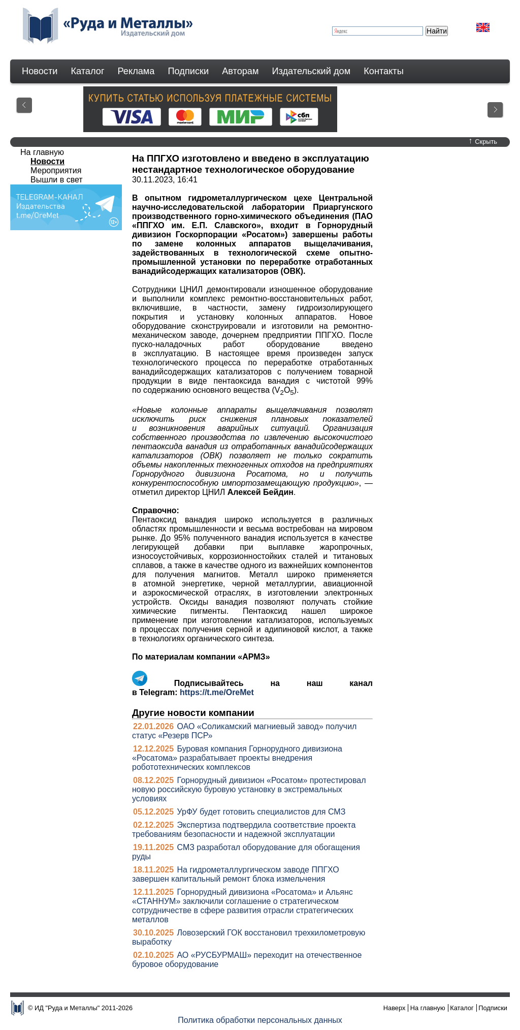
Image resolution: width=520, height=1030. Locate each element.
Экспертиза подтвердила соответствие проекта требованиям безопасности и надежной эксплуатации (243, 829)
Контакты (384, 71)
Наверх (394, 1008)
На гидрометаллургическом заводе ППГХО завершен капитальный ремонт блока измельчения (235, 874)
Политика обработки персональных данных (260, 1020)
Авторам (240, 71)
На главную (42, 152)
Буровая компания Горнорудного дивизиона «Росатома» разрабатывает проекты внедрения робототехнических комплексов (237, 757)
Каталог (87, 71)
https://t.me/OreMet (217, 692)
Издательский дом (311, 71)
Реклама (136, 71)
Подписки (188, 71)
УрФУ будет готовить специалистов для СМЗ (261, 811)
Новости (39, 71)
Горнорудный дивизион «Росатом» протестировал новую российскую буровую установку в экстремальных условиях (249, 789)
